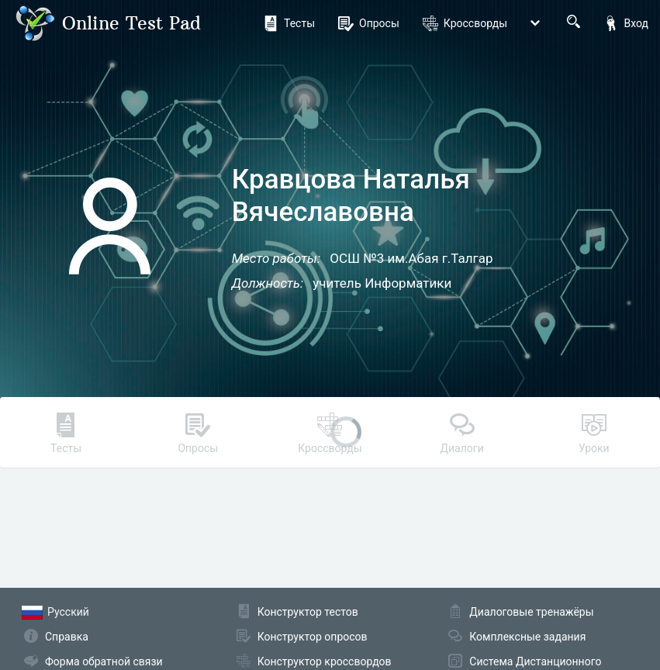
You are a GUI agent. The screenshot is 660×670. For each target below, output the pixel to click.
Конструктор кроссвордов (324, 661)
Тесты (289, 23)
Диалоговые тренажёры (531, 612)
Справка (66, 636)
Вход (625, 23)
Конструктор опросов (312, 636)
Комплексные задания (527, 636)
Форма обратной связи (104, 661)
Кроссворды (465, 23)
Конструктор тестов (307, 612)
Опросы (368, 23)
